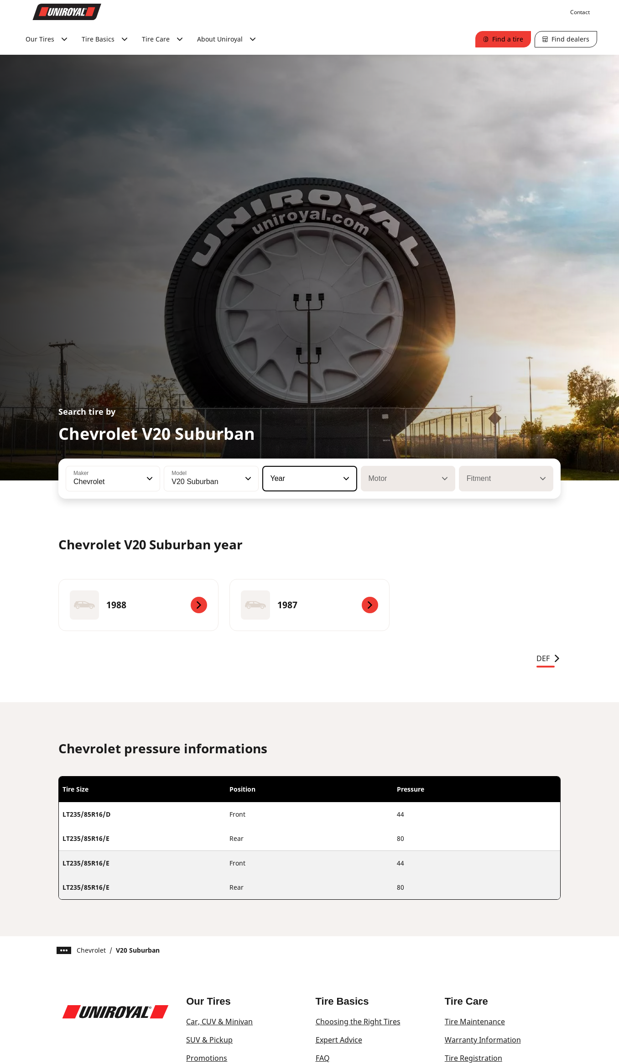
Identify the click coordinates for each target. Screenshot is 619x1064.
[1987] (309, 605)
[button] (148, 478)
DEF (548, 658)
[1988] (138, 605)
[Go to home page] (67, 12)
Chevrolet (91, 950)
